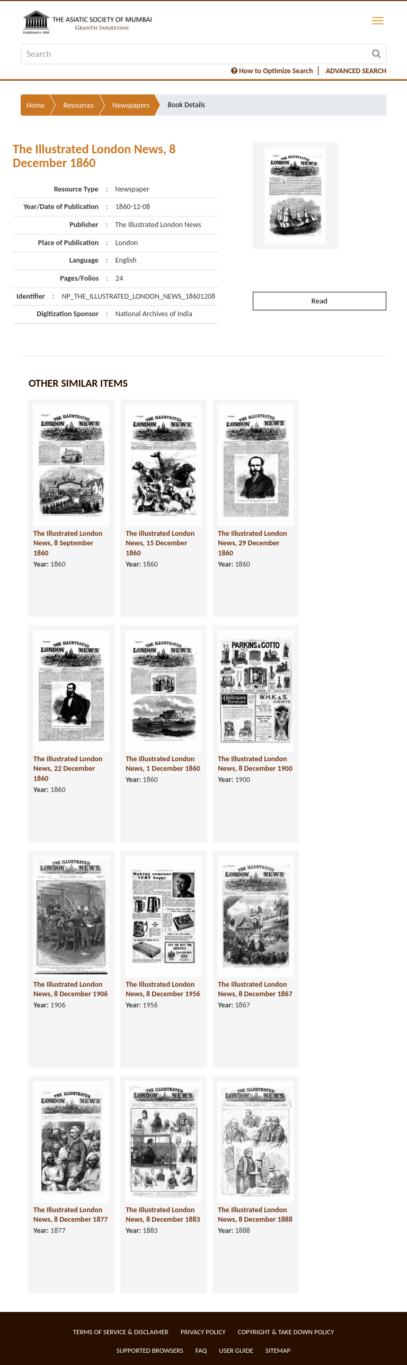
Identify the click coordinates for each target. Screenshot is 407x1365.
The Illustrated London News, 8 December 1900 (255, 763)
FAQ (201, 1350)
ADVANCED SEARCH (356, 70)
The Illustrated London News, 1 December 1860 (163, 763)
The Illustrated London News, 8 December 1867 (255, 989)
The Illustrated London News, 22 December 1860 (67, 768)
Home (35, 105)
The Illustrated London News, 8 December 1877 (70, 1214)
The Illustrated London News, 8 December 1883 (163, 1214)
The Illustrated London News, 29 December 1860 (252, 543)
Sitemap (278, 1350)
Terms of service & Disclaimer (121, 1332)
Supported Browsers (150, 1350)
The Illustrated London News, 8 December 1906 (70, 989)
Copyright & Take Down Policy (286, 1332)
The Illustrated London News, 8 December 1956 (163, 989)
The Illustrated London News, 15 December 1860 (160, 543)
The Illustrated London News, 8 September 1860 (67, 543)
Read (320, 301)
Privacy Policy (203, 1332)
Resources (78, 105)
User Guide (236, 1350)
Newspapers (130, 105)
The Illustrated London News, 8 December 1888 (255, 1214)
